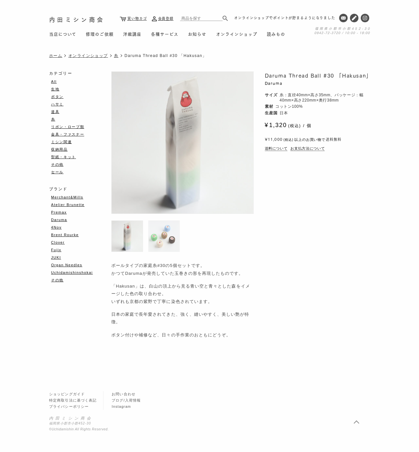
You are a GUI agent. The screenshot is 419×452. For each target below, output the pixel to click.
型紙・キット (63, 157)
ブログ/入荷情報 (126, 400)
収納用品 (59, 149)
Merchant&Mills (67, 197)
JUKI (56, 257)
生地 (55, 89)
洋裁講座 (132, 33)
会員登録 (166, 18)
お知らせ (197, 33)
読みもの (276, 33)
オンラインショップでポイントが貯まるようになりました (284, 18)
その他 (57, 164)
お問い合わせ (124, 394)
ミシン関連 (61, 142)
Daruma (273, 83)
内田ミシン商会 (77, 19)
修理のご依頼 (99, 33)
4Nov (56, 227)
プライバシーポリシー (69, 406)
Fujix (56, 250)
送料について (276, 148)
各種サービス (164, 33)
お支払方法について (307, 148)
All (54, 82)
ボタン (57, 97)
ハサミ (57, 104)
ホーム (55, 55)
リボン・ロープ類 (67, 127)
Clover (58, 242)
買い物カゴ (137, 18)
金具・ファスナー (67, 134)
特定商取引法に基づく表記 (73, 400)
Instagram (121, 406)
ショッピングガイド (67, 394)
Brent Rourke (65, 235)
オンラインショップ (236, 33)
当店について (62, 33)
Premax (59, 212)
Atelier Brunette (67, 205)
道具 (55, 112)
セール (57, 172)
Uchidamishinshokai (72, 272)
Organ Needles (66, 265)
